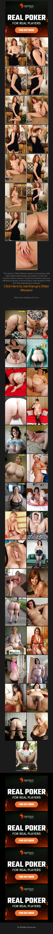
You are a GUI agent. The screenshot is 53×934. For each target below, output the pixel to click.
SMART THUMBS (31, 770)
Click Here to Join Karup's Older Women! (26, 288)
